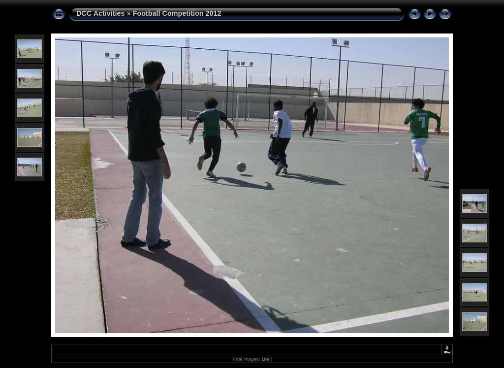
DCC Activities (101, 13)
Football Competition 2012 (177, 13)
